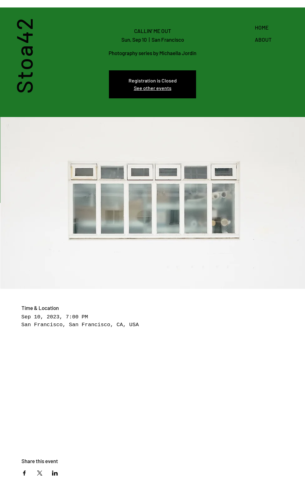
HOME (262, 27)
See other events (152, 88)
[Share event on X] (40, 473)
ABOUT (263, 39)
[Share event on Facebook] (24, 473)
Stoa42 (23, 55)
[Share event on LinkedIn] (55, 473)
